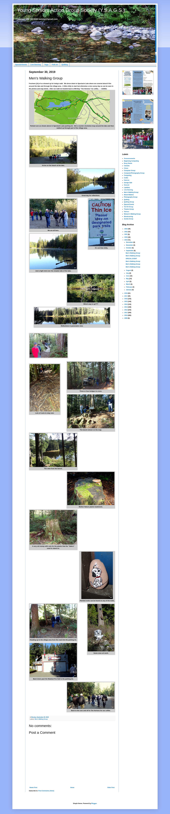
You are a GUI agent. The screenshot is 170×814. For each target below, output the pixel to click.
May (127, 278)
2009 (126, 318)
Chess (126, 168)
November (129, 245)
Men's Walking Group (41, 719)
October (129, 248)
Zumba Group (128, 219)
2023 (126, 229)
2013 (126, 307)
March (128, 284)
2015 (126, 301)
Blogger (94, 803)
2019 (126, 240)
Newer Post (33, 787)
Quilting (65, 65)
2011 (126, 312)
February (129, 287)
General (126, 185)
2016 (126, 299)
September (130, 250)
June (128, 276)
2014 (126, 304)
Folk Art (55, 65)
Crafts (126, 178)
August (128, 270)
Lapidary (127, 187)
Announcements (129, 158)
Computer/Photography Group (134, 173)
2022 (126, 231)
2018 (126, 293)
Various (126, 211)
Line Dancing (35, 65)
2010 (126, 315)
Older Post (111, 787)
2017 (126, 296)
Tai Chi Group (128, 207)
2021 (126, 234)
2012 (126, 310)
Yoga (46, 65)
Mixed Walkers (129, 195)
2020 (126, 237)
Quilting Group (129, 202)
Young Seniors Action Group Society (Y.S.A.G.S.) (71, 10)
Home (72, 787)
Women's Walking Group (132, 214)
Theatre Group (129, 209)
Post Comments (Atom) (46, 791)
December (129, 242)
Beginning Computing (131, 161)
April (128, 281)
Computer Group (129, 170)
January (129, 290)
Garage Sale (128, 182)
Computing (127, 175)
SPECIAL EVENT (131, 258)
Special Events (21, 65)
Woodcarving (128, 216)
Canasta (127, 166)
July (127, 273)
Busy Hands (128, 163)
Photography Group (130, 197)
